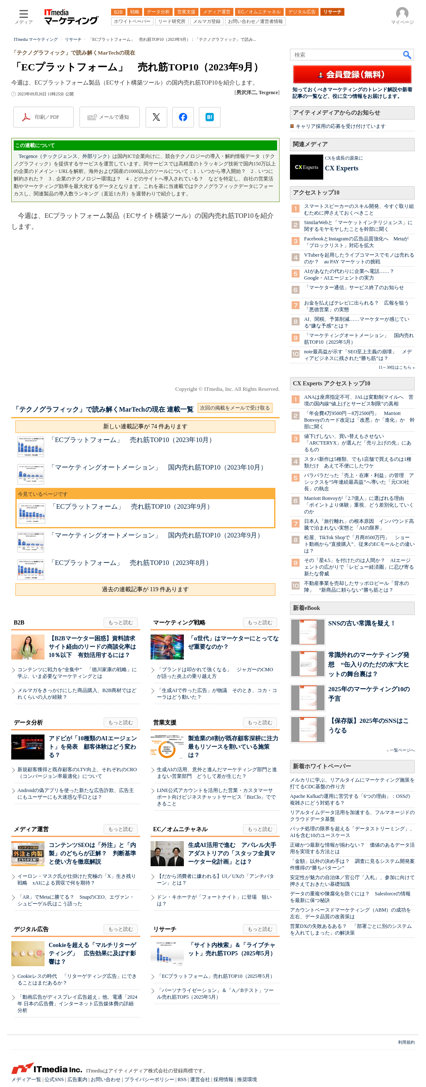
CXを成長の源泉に (344, 157)
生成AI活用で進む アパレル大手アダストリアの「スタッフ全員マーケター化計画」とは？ (232, 853)
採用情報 (223, 1079)
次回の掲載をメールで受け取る (235, 408)
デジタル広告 (31, 929)
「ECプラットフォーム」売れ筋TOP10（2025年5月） (216, 976)
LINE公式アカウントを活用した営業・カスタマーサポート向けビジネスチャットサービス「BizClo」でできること (216, 797)
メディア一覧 (26, 1079)
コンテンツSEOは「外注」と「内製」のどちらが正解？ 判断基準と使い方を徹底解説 (92, 853)
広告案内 (77, 1079)
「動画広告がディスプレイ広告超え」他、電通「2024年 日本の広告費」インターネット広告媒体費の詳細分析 (77, 1003)
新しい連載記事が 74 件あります (145, 426)
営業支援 (164, 723)
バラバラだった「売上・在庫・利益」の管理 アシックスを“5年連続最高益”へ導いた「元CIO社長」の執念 (359, 482)
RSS (182, 1079)
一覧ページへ (402, 750)
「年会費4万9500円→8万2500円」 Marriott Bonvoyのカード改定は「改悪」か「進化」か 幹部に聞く (359, 420)
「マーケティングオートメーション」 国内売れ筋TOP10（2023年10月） (157, 467)
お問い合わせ (106, 1079)
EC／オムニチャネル (180, 829)
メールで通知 (114, 117)
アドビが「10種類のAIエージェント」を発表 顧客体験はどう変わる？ (93, 746)
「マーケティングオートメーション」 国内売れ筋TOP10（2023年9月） (156, 535)
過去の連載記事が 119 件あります (145, 589)
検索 (407, 54)
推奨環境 (247, 1079)
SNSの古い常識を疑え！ (362, 623)
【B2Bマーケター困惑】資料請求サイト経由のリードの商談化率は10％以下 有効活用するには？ (92, 646)
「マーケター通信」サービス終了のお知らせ (354, 287)
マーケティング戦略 (179, 623)
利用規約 (406, 1042)
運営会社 (200, 1079)
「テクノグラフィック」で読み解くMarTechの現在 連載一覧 (102, 409)
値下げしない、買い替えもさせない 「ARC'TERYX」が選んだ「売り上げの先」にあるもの (357, 442)
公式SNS (54, 1079)
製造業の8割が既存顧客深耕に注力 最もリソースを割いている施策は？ (236, 746)
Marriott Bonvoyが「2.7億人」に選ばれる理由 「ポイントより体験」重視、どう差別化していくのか (359, 505)
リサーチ (164, 929)
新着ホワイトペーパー (322, 766)
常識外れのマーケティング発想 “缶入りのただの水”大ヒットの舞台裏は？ (368, 664)
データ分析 (28, 723)
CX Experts (341, 168)
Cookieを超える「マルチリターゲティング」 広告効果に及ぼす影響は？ (92, 953)
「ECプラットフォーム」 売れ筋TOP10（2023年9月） (131, 506)
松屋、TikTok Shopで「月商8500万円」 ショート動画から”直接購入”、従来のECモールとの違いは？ (359, 544)
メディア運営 (31, 829)
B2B (19, 623)
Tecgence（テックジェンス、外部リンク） (65, 156)
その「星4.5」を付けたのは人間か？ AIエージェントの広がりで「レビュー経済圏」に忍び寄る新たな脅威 (359, 567)
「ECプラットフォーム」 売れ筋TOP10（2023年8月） (130, 562)
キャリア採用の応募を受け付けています (341, 126)
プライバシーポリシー (149, 1079)
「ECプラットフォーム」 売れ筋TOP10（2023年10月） (131, 439)
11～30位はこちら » (397, 367)
